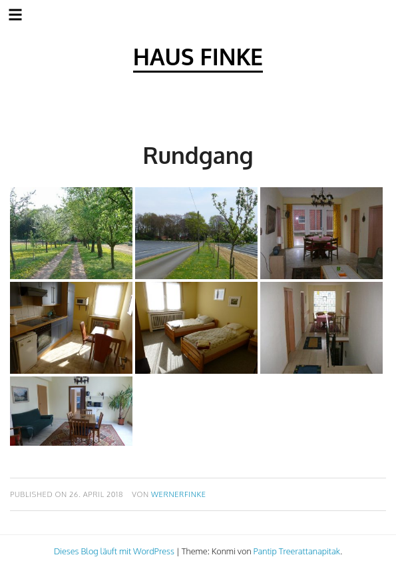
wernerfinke (178, 494)
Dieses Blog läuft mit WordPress (114, 551)
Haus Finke (198, 56)
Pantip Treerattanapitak (297, 551)
